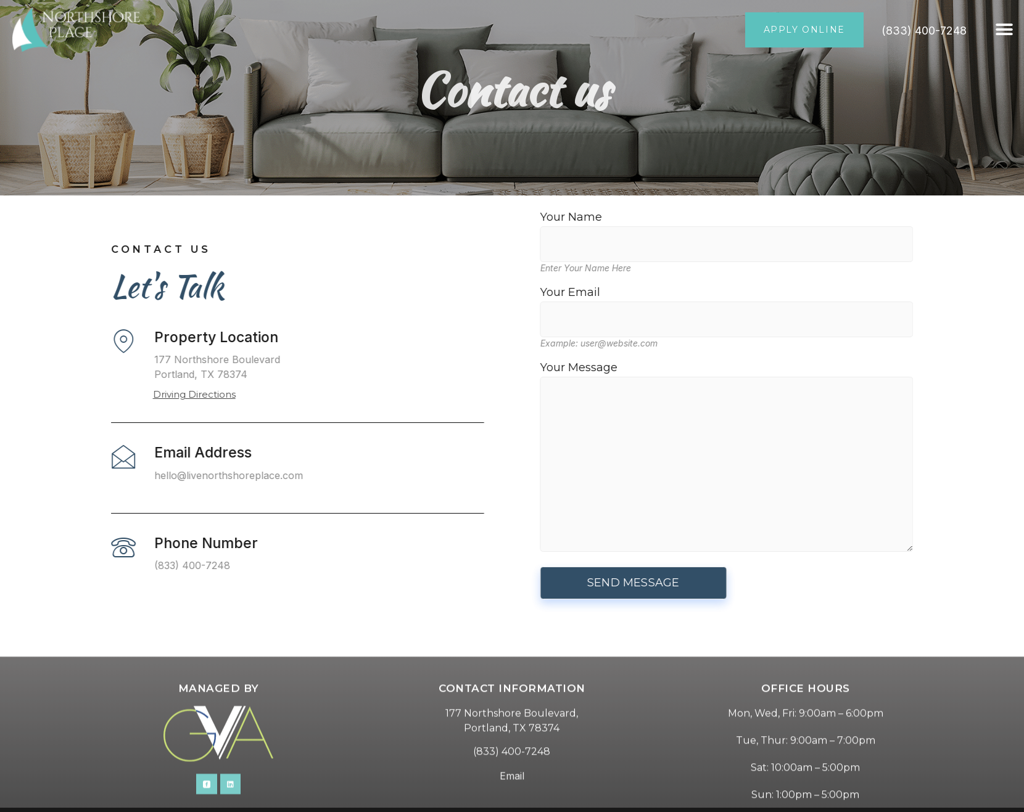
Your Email (810, 305)
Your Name (810, 230)
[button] (1004, 30)
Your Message (810, 458)
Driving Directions (110, 394)
